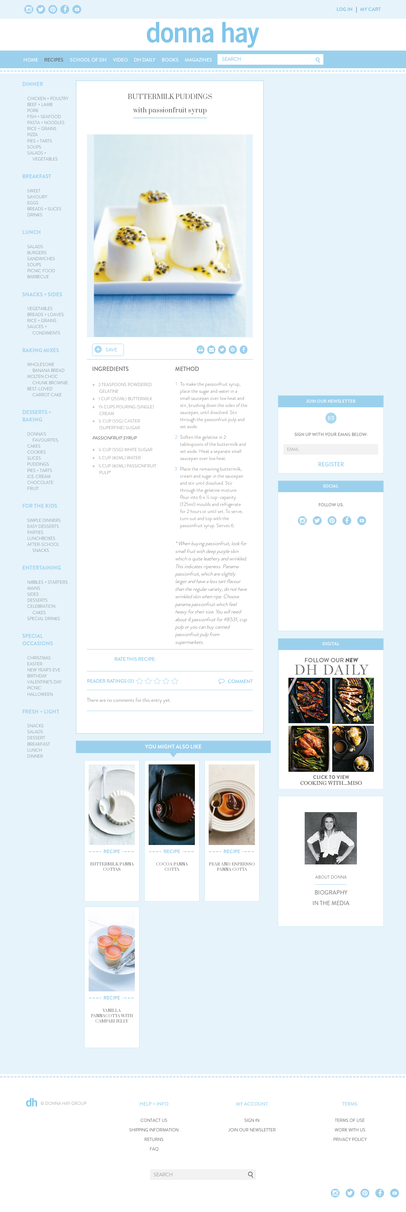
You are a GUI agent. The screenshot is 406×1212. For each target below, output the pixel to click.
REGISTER (331, 464)
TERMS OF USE (350, 1121)
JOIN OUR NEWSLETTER (252, 1130)
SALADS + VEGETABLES (42, 156)
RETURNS (153, 1140)
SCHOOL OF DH (88, 59)
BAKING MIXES (40, 350)
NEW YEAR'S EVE (43, 670)
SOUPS (34, 147)
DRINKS (34, 215)
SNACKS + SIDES (42, 294)
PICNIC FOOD (41, 271)
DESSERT (36, 738)
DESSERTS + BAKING (36, 416)
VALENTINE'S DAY (44, 682)
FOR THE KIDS (39, 506)
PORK (32, 110)
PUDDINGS (38, 464)
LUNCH (31, 232)
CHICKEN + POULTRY (47, 98)
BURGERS (37, 253)
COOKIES (36, 452)
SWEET (34, 191)
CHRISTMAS (39, 658)
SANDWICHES (41, 259)
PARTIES (35, 532)
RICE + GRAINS (41, 129)
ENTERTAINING (41, 568)
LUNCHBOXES (41, 538)
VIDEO (120, 59)
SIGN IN (251, 1121)
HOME (30, 59)
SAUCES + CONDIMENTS (44, 330)
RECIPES (54, 59)
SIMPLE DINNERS (44, 520)
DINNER (32, 84)
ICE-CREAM (38, 476)
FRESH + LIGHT (40, 712)
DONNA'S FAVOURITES (43, 437)
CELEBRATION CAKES (41, 609)
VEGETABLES (40, 308)
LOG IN (344, 9)
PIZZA (32, 135)
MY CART (370, 9)
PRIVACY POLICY (350, 1140)
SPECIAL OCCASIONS (37, 639)
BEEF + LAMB (39, 104)
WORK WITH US (350, 1130)
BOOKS (170, 59)
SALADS (35, 247)
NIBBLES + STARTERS (47, 582)
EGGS (32, 203)
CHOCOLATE (40, 482)
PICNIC (34, 688)
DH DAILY (144, 59)
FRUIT (33, 488)
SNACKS (35, 726)
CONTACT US (154, 1121)
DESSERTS (37, 600)
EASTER (34, 664)
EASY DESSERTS (43, 526)
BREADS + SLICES (44, 209)
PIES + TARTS (39, 141)
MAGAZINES (198, 59)
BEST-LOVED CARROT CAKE (44, 392)
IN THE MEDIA (331, 903)
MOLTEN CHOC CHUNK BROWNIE (47, 379)
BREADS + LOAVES (45, 314)
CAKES (34, 446)
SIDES (33, 594)
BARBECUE (38, 277)
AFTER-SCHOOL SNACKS (43, 547)
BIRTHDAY (37, 676)
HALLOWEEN (40, 694)
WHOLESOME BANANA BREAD (46, 367)
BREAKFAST (36, 176)
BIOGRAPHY (331, 893)
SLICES (34, 458)
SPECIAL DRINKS (43, 619)
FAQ (154, 1149)
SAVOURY (37, 197)
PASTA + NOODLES (46, 123)
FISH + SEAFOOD (44, 116)
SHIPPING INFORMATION (154, 1130)
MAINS (33, 588)
